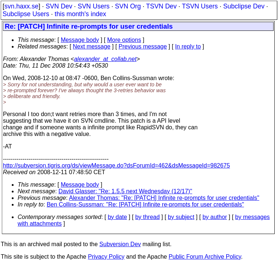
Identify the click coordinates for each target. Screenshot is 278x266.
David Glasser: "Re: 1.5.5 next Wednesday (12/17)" (125, 191)
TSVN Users (200, 6)
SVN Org (128, 6)
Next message (91, 46)
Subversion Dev (120, 244)
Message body (80, 40)
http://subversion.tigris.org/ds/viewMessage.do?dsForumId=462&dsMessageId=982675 (116, 165)
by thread (147, 217)
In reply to (188, 46)
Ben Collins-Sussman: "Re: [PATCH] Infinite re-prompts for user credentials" (145, 204)
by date (117, 217)
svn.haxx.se (21, 6)
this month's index (80, 14)
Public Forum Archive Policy (205, 257)
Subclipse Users (26, 14)
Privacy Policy (106, 257)
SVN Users (93, 6)
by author (214, 217)
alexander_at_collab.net (105, 59)
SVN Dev (59, 6)
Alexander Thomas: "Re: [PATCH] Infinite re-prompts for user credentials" (164, 198)
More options (124, 40)
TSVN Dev (161, 6)
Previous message (143, 46)
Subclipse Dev (243, 6)
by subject (181, 217)
